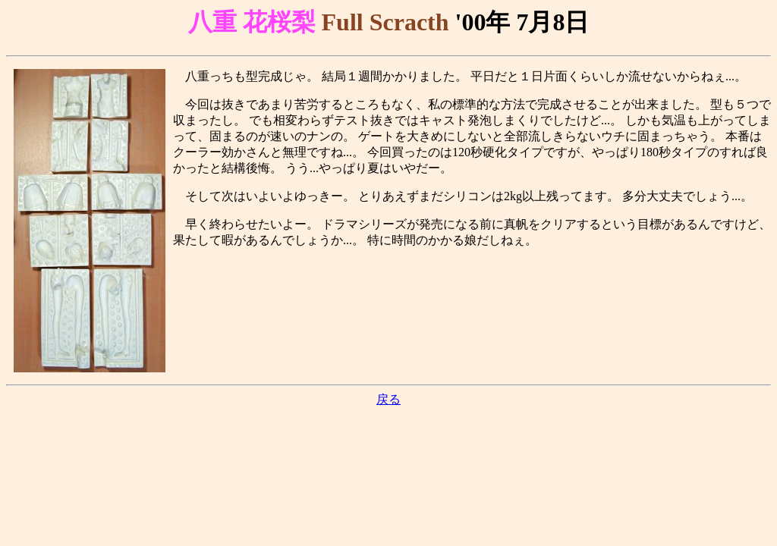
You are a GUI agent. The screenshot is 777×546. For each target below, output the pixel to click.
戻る (388, 399)
